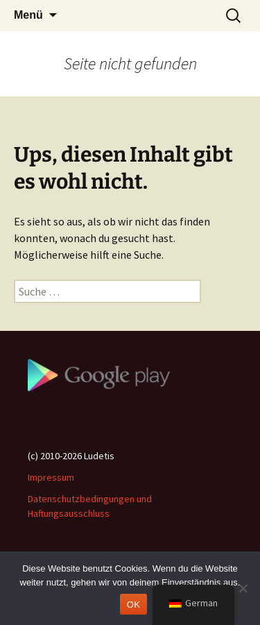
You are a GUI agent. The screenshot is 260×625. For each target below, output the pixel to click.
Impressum (51, 477)
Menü (28, 15)
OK (133, 604)
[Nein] (243, 588)
